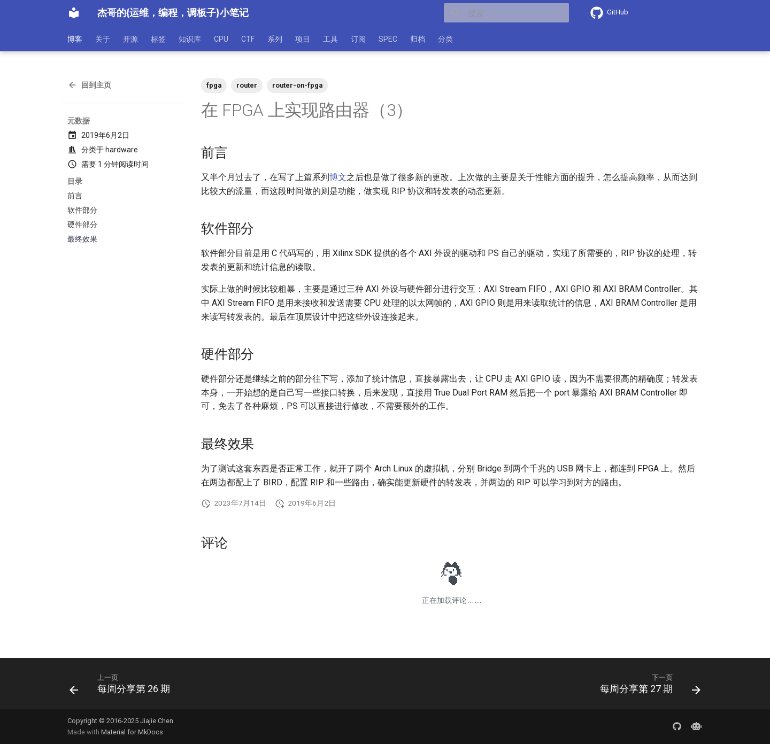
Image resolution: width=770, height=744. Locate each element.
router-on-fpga (297, 85)
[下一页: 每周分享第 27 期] (647, 687)
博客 (74, 39)
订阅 (358, 39)
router (246, 85)
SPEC (388, 39)
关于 (102, 39)
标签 (158, 39)
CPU (221, 39)
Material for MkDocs (132, 732)
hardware (121, 149)
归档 (417, 39)
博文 (337, 177)
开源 (130, 39)
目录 (74, 181)
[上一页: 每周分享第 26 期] (123, 687)
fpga (213, 85)
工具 (330, 39)
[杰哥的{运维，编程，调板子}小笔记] (73, 13)
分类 (445, 39)
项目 (302, 39)
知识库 (190, 39)
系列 (274, 39)
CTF (248, 39)
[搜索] (506, 12)
